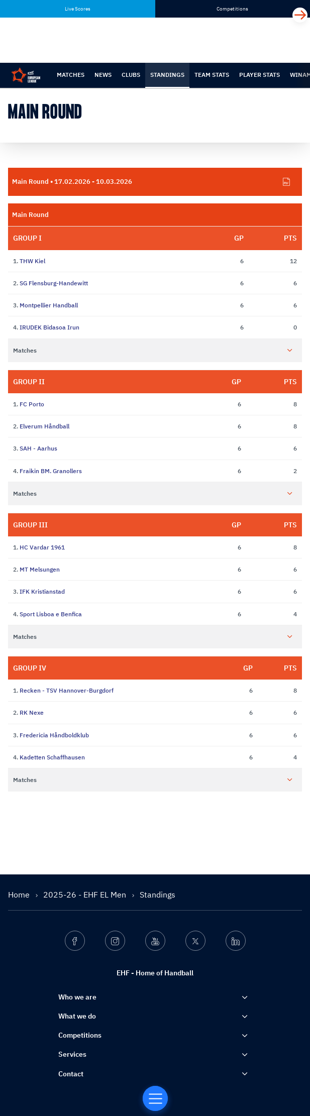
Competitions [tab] (232, 9)
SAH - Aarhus (38, 448)
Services (72, 1054)
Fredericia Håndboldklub (54, 735)
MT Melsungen (40, 569)
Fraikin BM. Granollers (51, 471)
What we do (77, 1016)
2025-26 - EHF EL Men (85, 894)
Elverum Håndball (44, 426)
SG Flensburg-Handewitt (54, 283)
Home (20, 894)
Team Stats (211, 74)
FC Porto (32, 404)
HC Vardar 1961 (42, 547)
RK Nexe (32, 712)
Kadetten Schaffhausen (52, 757)
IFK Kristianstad (42, 591)
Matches (70, 74)
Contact (70, 1073)
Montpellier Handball (49, 305)
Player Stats (259, 74)
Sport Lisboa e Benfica (51, 614)
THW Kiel (32, 261)
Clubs (131, 74)
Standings (167, 74)
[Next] (299, 15)
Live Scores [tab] (77, 9)
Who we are (77, 996)
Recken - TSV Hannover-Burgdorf (67, 690)
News (103, 74)
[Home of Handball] (155, 1098)
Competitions (79, 1035)
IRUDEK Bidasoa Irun (49, 327)
